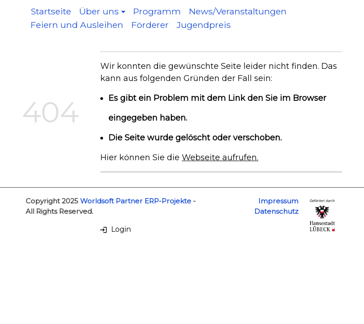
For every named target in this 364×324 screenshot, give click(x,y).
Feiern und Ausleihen (77, 24)
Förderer (150, 24)
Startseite (51, 11)
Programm (157, 11)
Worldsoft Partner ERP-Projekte (135, 201)
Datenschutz (276, 211)
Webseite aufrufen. (220, 157)
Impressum (278, 201)
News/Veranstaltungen (238, 11)
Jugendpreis (204, 24)
